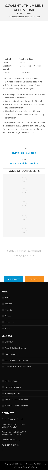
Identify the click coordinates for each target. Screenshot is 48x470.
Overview (9, 342)
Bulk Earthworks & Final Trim (17, 360)
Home (7, 297)
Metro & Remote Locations (16, 406)
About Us (9, 303)
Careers (8, 316)
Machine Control (12, 381)
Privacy (43, 464)
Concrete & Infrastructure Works (18, 366)
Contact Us (9, 322)
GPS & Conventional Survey (16, 399)
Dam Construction (12, 354)
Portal (7, 328)
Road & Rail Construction (15, 348)
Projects (8, 310)
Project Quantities (12, 393)
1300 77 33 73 (33, 266)
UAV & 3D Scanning (13, 387)
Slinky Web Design (30, 467)
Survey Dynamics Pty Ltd (29, 464)
